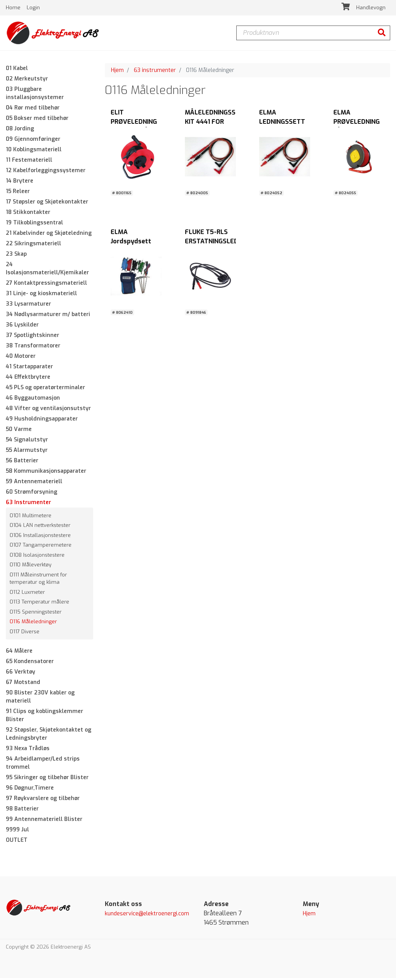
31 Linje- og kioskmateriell (41, 293)
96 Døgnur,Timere (30, 788)
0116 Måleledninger (33, 622)
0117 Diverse (24, 631)
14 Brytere (19, 181)
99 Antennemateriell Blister (44, 819)
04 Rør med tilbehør (33, 107)
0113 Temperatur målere (39, 602)
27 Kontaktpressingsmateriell (46, 283)
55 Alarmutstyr (27, 450)
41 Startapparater (29, 366)
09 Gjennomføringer (33, 139)
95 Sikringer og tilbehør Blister (47, 777)
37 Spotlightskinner (32, 335)
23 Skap (16, 254)
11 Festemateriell (29, 160)
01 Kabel (17, 68)
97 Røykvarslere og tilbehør (43, 798)
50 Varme (19, 429)
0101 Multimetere (30, 515)
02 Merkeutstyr (27, 78)
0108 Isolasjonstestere (37, 555)
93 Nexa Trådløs (28, 748)
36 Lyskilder (22, 324)
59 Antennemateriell (34, 481)
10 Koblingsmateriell (33, 149)
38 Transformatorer (33, 345)
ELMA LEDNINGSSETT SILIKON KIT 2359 (284, 122)
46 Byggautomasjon (33, 398)
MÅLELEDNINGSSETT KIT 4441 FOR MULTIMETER (216, 122)
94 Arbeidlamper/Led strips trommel (43, 763)
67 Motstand (23, 682)
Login (33, 7)
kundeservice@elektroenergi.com (147, 914)
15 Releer (18, 191)
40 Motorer (21, 356)
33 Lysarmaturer (28, 304)
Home (14, 7)
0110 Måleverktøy (30, 565)
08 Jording (20, 128)
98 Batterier (22, 809)
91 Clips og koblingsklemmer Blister (44, 715)
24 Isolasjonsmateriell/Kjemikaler (47, 268)
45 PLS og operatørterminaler (45, 387)
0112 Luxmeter (27, 592)
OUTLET (16, 840)
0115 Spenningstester (35, 612)
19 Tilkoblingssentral (34, 222)
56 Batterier (22, 460)
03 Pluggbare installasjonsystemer (35, 93)
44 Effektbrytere (28, 377)
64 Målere (19, 651)
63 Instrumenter (28, 502)
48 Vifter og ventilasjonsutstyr (48, 408)
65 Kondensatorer (30, 661)
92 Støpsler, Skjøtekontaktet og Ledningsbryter (48, 734)
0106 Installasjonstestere (40, 535)
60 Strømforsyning (31, 492)
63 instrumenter (155, 70)
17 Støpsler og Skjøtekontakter (47, 201)
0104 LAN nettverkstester (40, 525)
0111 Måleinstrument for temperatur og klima (38, 578)
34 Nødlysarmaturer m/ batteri (48, 314)
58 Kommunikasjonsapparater (46, 471)
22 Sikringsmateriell (33, 243)
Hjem (117, 70)
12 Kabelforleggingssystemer (45, 170)
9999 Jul (17, 830)
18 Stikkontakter (28, 212)
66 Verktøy (20, 672)
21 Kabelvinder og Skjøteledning (49, 233)
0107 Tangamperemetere (41, 545)
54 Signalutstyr (27, 439)
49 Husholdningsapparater (42, 418)
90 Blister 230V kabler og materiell (40, 697)
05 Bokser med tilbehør (37, 118)
